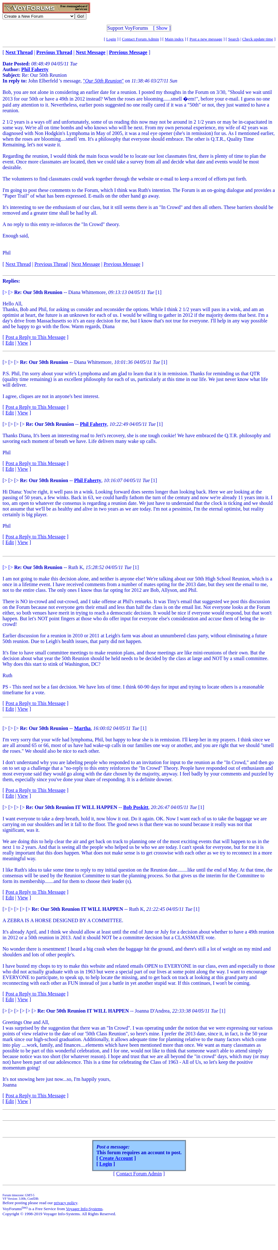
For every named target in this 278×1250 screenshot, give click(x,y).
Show (161, 28)
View (22, 343)
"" (103, 80)
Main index (174, 39)
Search (233, 39)
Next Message (85, 264)
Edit (9, 343)
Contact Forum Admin (140, 39)
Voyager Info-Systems (84, 1208)
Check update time (257, 39)
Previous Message (122, 264)
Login (111, 39)
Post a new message (205, 39)
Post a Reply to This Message (35, 337)
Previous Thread (51, 264)
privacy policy (65, 1202)
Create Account (116, 1158)
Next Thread (18, 264)
